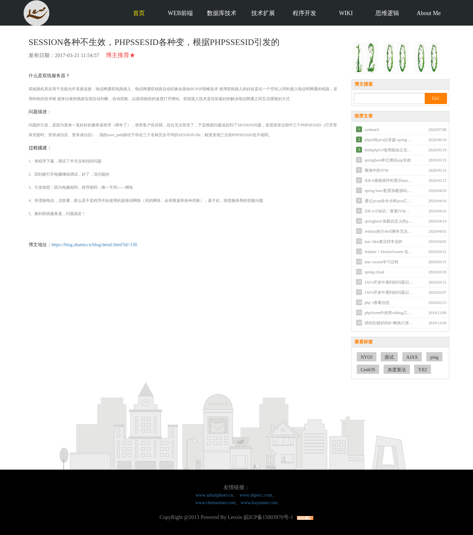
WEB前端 (180, 13)
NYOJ (366, 357)
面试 (389, 357)
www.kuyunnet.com (259, 502)
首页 (139, 13)
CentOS (368, 369)
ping (434, 357)
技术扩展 (263, 13)
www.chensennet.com (215, 502)
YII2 (422, 369)
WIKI (346, 13)
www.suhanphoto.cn (214, 495)
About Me (429, 13)
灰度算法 (397, 369)
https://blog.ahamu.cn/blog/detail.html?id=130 (94, 244)
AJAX (412, 357)
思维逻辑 (387, 13)
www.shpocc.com (255, 495)
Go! (435, 98)
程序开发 (304, 13)
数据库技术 (221, 13)
